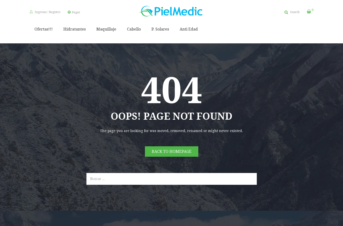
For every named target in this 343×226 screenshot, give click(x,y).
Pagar (76, 12)
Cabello (134, 29)
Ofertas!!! (43, 29)
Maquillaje (106, 29)
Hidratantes (74, 29)
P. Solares (160, 29)
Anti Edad (189, 29)
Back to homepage (172, 151)
